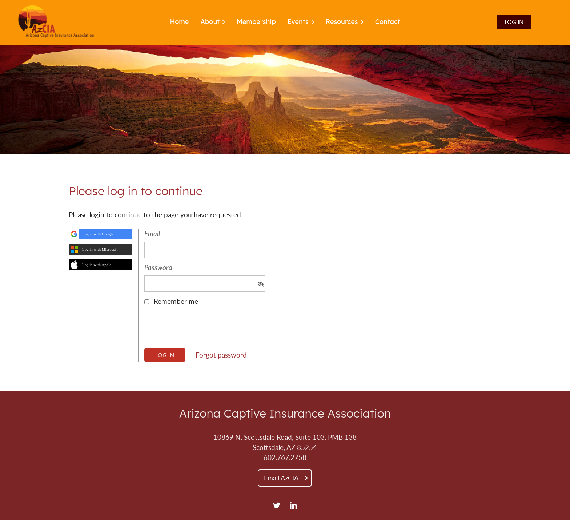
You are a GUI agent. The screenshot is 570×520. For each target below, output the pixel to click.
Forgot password (221, 355)
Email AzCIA (281, 478)
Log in (514, 21)
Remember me (176, 301)
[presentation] (199, 329)
